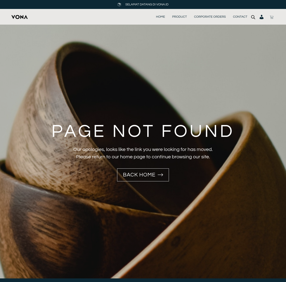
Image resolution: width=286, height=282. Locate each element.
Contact (240, 16)
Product (179, 16)
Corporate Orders (210, 16)
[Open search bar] (253, 16)
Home (160, 16)
